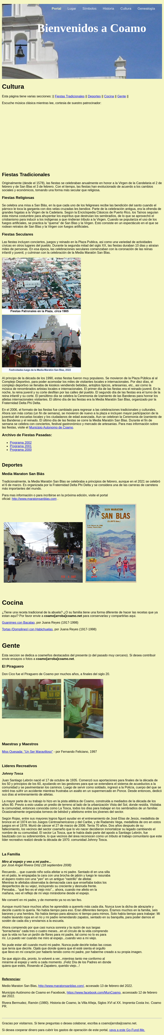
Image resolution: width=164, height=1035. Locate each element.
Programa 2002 (21, 442)
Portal (56, 8)
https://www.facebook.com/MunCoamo (94, 992)
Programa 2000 (21, 449)
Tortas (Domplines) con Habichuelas (27, 629)
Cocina (109, 96)
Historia (108, 8)
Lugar (71, 8)
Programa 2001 (21, 446)
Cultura (125, 8)
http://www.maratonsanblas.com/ (61, 985)
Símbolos (89, 8)
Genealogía (146, 8)
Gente (121, 96)
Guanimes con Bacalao (18, 622)
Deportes (94, 96)
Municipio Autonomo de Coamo (51, 427)
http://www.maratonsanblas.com (34, 498)
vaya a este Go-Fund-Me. (127, 1030)
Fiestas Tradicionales (69, 96)
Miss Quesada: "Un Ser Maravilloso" (27, 751)
